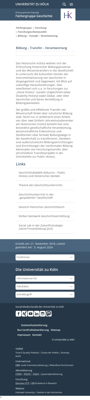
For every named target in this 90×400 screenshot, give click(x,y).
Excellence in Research (44, 383)
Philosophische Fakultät (27, 12)
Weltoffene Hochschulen (62, 365)
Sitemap (55, 330)
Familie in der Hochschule (49, 392)
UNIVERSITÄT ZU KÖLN (32, 4)
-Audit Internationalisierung (32, 365)
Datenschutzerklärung (34, 325)
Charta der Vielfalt (50, 352)
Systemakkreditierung (51, 374)
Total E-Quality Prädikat (27, 352)
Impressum (23, 335)
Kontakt (37, 335)
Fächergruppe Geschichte (34, 16)
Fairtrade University (25, 392)
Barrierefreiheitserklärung (33, 330)
